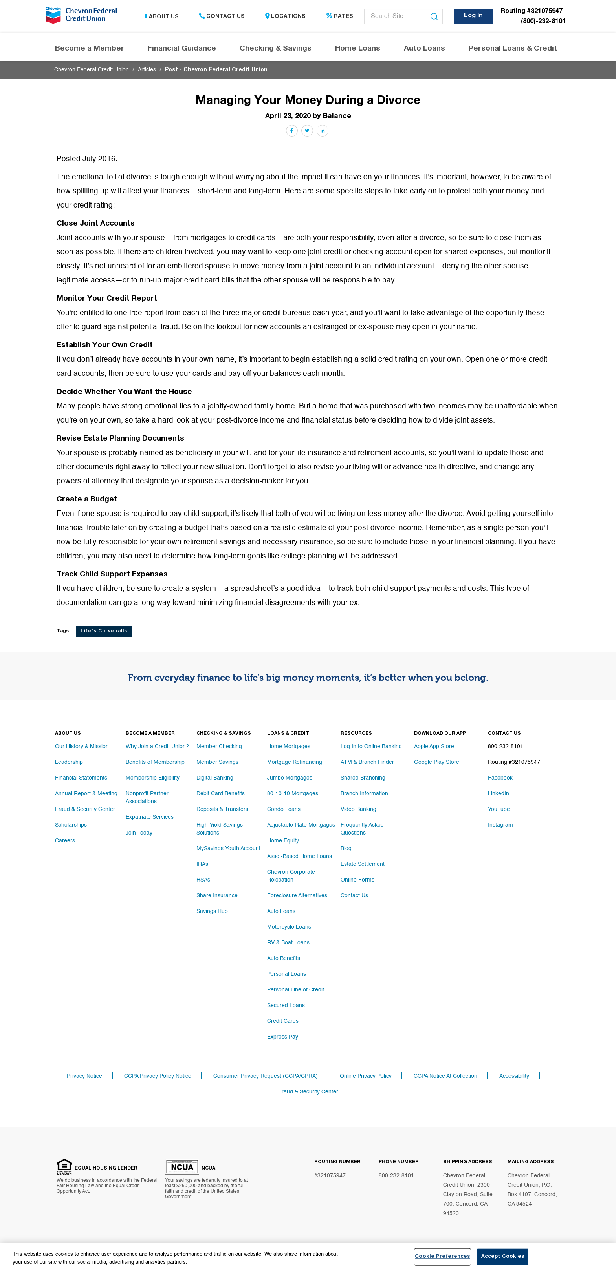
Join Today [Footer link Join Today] (139, 833)
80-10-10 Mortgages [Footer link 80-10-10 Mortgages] (292, 793)
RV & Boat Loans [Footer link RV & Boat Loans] (288, 943)
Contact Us (222, 17)
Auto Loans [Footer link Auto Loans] (281, 911)
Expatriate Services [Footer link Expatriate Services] (150, 817)
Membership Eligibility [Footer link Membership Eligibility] (153, 778)
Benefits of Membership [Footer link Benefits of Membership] (155, 762)
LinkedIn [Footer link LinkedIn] (498, 793)
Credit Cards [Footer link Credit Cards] (283, 1021)
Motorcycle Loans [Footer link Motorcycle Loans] (289, 927)
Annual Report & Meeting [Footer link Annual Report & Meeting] (86, 793)
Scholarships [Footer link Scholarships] (71, 825)
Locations (285, 17)
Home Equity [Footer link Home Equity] (283, 841)
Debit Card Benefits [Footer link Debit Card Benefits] (220, 793)
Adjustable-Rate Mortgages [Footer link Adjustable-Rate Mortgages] (301, 825)
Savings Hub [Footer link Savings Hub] (212, 911)
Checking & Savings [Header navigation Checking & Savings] (276, 49)
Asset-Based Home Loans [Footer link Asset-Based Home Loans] (299, 856)
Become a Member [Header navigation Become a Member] (89, 49)
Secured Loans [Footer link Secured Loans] (286, 1005)
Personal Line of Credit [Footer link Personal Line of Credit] (295, 990)
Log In (473, 16)
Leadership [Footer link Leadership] (69, 762)
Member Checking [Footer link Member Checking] (219, 746)
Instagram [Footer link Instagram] (500, 825)
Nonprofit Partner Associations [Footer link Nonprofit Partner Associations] (147, 797)
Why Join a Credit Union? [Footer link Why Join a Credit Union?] (157, 746)
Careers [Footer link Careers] (65, 841)
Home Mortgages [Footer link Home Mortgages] (288, 746)
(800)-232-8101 (543, 22)
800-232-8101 (396, 1176)
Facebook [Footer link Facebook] (500, 778)
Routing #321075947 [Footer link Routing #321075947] (514, 762)
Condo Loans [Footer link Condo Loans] (284, 809)
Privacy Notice (84, 1076)
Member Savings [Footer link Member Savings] (217, 762)
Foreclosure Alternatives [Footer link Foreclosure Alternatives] (297, 895)
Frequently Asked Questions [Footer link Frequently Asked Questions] (362, 829)
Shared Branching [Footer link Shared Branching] (363, 778)
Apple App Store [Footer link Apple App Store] (434, 746)
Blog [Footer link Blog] (346, 848)
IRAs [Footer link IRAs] (202, 864)
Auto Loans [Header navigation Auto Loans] (424, 49)
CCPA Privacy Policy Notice (157, 1076)
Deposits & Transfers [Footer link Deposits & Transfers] (222, 809)
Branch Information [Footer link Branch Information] (364, 793)
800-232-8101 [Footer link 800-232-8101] (505, 746)
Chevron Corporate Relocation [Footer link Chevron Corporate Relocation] (291, 876)
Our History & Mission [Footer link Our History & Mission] (82, 746)
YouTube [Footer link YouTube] (499, 809)
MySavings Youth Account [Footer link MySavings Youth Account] (228, 848)
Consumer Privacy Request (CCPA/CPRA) (265, 1076)
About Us (162, 17)
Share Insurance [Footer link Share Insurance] (217, 895)
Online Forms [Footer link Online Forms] (357, 880)
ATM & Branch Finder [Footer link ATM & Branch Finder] (367, 762)
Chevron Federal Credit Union (91, 70)
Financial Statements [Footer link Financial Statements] (81, 778)
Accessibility (514, 1076)
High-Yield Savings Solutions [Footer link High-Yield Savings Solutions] (219, 829)
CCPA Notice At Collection (445, 1076)
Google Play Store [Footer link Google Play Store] (436, 762)
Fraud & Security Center (308, 1092)
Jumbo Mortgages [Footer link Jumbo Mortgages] (289, 778)
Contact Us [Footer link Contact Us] (354, 895)
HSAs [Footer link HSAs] (203, 880)
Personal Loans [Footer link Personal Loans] (286, 974)
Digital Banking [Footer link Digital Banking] (214, 778)
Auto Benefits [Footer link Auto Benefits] (283, 958)
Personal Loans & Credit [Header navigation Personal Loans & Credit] (513, 49)
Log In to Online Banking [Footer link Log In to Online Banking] (371, 746)
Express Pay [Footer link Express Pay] (282, 1037)
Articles (147, 70)
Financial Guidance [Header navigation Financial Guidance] (182, 49)
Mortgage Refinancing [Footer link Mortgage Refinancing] (294, 762)
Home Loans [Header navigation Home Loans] (357, 49)
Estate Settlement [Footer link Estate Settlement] (363, 864)
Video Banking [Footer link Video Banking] (358, 809)
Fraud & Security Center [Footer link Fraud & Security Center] (85, 809)
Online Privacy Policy (366, 1076)
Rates (339, 17)
